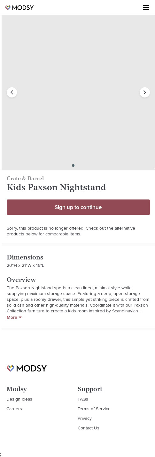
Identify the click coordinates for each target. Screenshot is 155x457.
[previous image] (12, 92)
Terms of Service (94, 408)
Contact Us (88, 428)
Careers (14, 408)
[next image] (145, 92)
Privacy (85, 418)
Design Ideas (19, 399)
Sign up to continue (78, 207)
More (14, 317)
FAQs (83, 399)
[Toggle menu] (146, 8)
